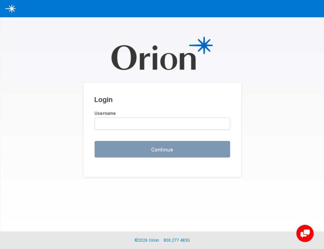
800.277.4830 (177, 240)
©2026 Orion (147, 240)
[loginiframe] (162, 119)
